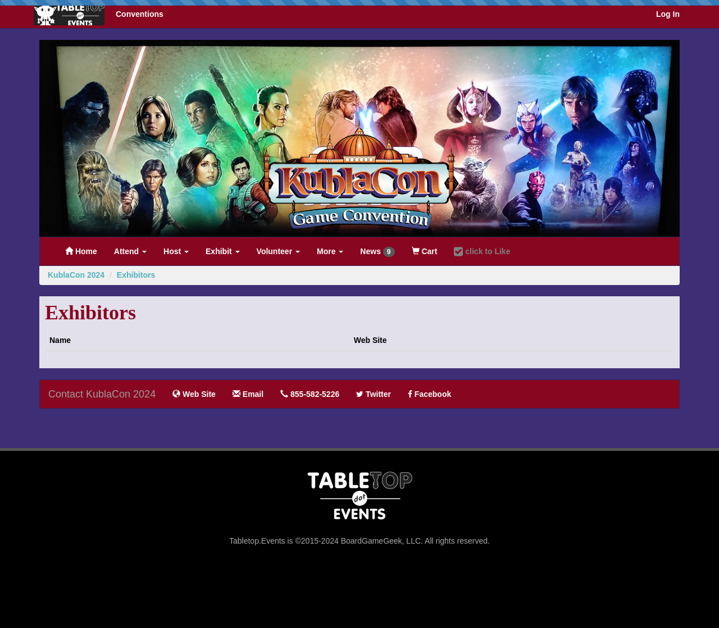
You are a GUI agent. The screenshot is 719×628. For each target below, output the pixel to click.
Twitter (373, 394)
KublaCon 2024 (76, 274)
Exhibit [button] (223, 251)
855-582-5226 (309, 394)
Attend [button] (130, 251)
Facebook (429, 394)
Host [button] (176, 251)
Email (248, 394)
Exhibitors (136, 274)
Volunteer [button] (278, 251)
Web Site (194, 394)
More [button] (330, 251)
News (377, 252)
